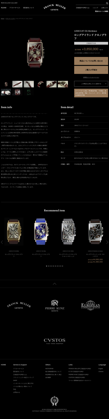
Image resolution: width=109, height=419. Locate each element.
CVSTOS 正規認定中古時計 (77, 377)
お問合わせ (16, 392)
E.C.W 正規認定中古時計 (76, 371)
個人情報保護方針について (53, 371)
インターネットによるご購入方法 (23, 383)
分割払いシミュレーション (91, 77)
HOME (3, 365)
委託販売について (28, 7)
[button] (2, 242)
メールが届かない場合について (22, 386)
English (101, 368)
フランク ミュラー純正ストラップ (23, 377)
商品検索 (3, 7)
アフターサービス (14, 7)
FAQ (14, 389)
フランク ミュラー (10, 18)
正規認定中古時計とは (82, 7)
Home (2, 18)
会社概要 (48, 377)
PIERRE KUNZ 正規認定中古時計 (79, 374)
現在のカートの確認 (101, 11)
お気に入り (104, 7)
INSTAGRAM (49, 368)
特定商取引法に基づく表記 (53, 374)
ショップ (95, 7)
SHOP (15, 380)
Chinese (101, 371)
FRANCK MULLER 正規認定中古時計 (80, 368)
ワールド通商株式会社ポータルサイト (80, 380)
